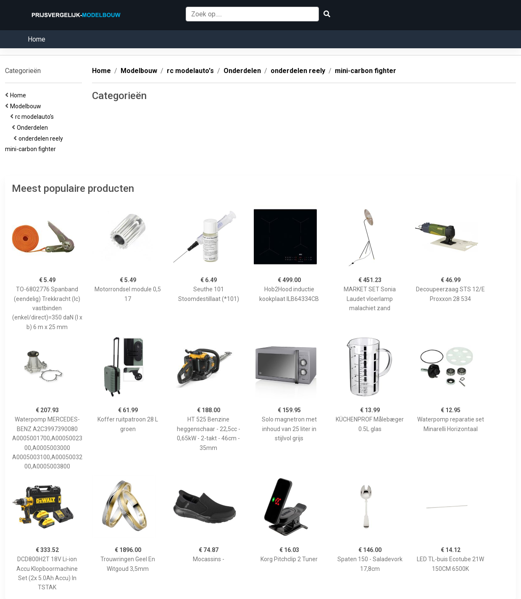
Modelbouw (27, 106)
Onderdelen (33, 127)
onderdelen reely (42, 138)
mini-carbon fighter (31, 149)
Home (36, 39)
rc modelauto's (35, 116)
